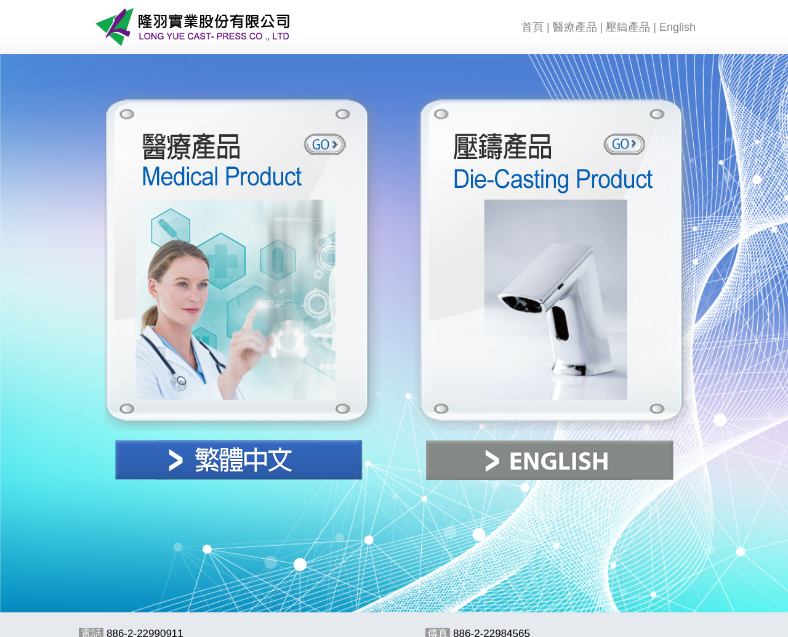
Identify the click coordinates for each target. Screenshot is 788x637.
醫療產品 (575, 27)
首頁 (532, 27)
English (677, 27)
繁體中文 (239, 460)
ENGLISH (550, 460)
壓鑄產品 (628, 27)
